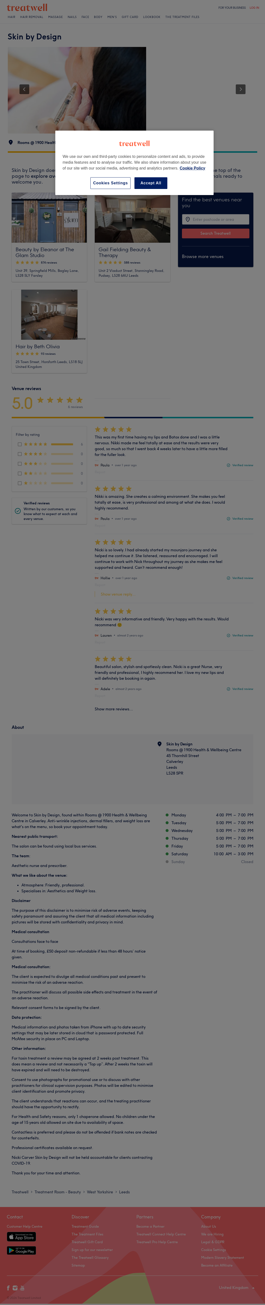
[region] (134, 163)
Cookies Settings (110, 183)
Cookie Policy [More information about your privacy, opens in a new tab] (192, 168)
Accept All (151, 183)
